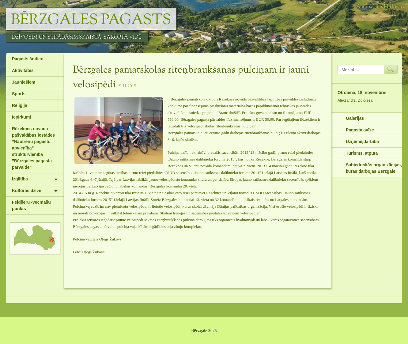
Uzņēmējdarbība (362, 141)
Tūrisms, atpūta (362, 153)
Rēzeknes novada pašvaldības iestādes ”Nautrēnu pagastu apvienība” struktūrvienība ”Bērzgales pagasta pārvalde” (33, 148)
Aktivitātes (23, 70)
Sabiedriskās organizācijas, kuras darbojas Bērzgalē (374, 168)
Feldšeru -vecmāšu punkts (31, 205)
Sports (18, 93)
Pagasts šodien (27, 58)
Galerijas (355, 118)
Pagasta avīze (360, 129)
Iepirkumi (21, 117)
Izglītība (20, 178)
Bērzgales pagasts (91, 20)
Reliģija (19, 105)
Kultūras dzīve (26, 190)
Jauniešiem (23, 82)
